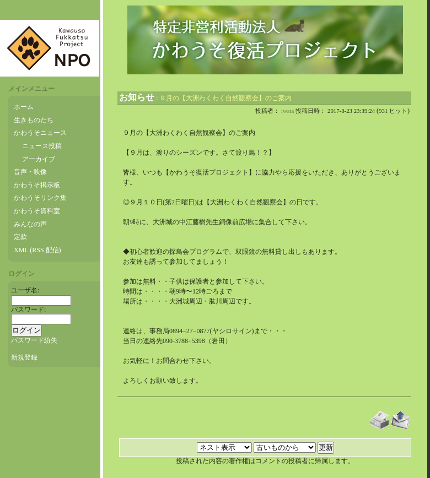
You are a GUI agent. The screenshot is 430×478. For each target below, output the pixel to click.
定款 (20, 237)
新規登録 (24, 357)
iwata (287, 110)
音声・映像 (30, 172)
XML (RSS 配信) (37, 250)
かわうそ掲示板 (37, 185)
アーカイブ (38, 159)
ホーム (24, 107)
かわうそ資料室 (37, 211)
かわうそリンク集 (40, 198)
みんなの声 (30, 224)
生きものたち (33, 120)
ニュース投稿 (42, 146)
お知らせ (136, 97)
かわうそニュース (40, 133)
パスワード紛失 (34, 340)
